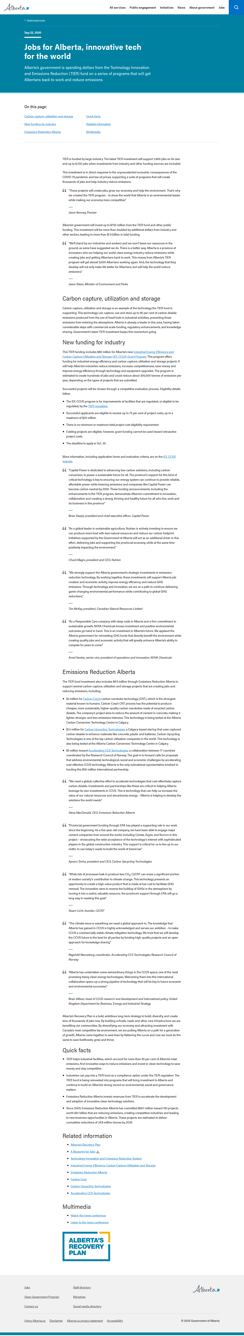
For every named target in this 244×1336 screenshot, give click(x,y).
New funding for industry (40, 125)
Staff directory (82, 1288)
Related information (98, 125)
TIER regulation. (98, 407)
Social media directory (87, 1307)
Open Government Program (41, 1297)
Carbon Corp (79, 1180)
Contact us (31, 1307)
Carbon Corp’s (92, 699)
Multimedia (93, 132)
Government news (36, 21)
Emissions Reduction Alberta (42, 132)
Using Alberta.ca (34, 1321)
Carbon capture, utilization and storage (48, 117)
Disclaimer (56, 1321)
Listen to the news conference (90, 1223)
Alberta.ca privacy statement (85, 1321)
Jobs (27, 1288)
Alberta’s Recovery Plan (85, 1145)
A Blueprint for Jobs (83, 1152)
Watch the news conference (88, 1216)
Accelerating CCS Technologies (108, 751)
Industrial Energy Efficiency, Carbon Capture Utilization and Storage (113, 1166)
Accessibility (115, 1321)
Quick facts (93, 117)
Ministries (79, 1297)
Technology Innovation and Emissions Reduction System (106, 1159)
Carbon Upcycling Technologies (105, 730)
